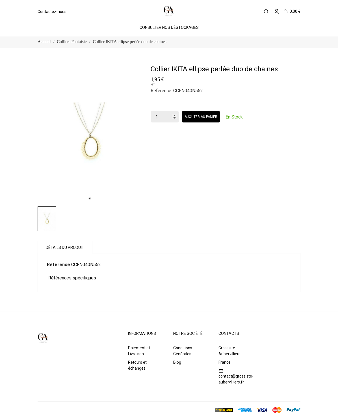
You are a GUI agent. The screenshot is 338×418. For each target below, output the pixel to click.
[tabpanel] (90, 134)
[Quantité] (165, 116)
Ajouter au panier (201, 117)
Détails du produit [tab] (65, 247)
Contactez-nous (52, 11)
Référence (58, 264)
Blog (177, 362)
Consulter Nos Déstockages (169, 27)
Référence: (161, 90)
